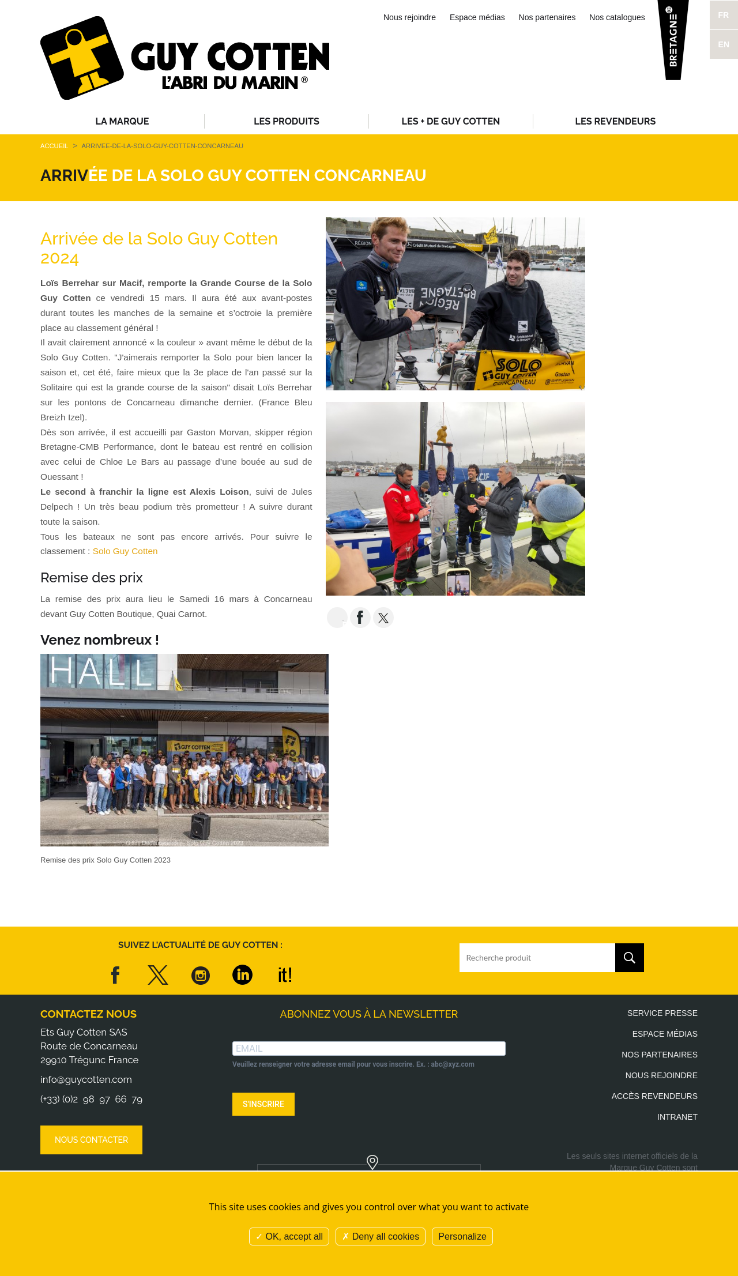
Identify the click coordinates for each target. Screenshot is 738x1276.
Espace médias (477, 17)
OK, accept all (289, 1236)
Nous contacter (91, 1140)
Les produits (286, 121)
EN (723, 44)
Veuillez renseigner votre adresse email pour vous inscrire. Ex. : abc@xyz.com (353, 1064)
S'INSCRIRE (263, 1104)
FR (723, 15)
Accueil (54, 145)
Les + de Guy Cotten (451, 121)
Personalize (462, 1236)
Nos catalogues (617, 17)
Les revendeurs (615, 121)
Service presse (662, 1013)
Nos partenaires (547, 17)
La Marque (122, 121)
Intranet (677, 1116)
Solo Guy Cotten (128, 551)
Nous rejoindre (409, 17)
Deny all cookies (380, 1236)
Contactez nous (88, 1014)
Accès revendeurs (655, 1096)
